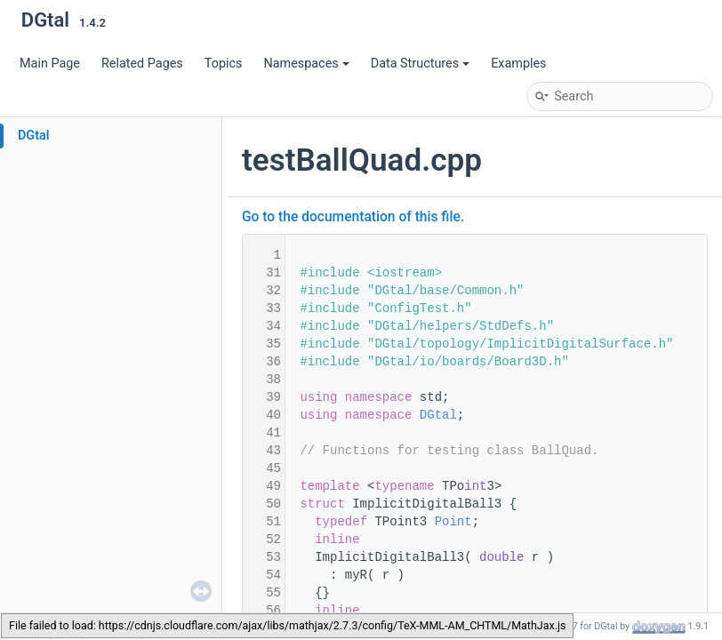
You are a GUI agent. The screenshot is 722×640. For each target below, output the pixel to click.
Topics (224, 63)
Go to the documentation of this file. (353, 217)
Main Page (50, 63)
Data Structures (420, 63)
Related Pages (142, 63)
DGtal (34, 135)
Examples (518, 63)
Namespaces (306, 63)
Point (453, 522)
